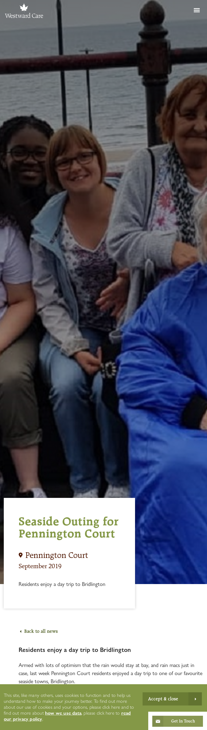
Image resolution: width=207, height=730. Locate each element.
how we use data (63, 713)
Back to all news (41, 631)
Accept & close (163, 698)
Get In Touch (183, 721)
